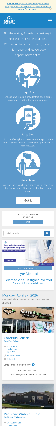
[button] (33, 365)
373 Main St (12, 349)
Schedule (11, 359)
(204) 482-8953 (13, 355)
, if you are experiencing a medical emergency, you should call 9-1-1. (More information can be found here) (28, 6)
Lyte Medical (28, 273)
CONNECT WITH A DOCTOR (26, 268)
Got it (28, 200)
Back (28, 222)
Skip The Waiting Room (9, 21)
